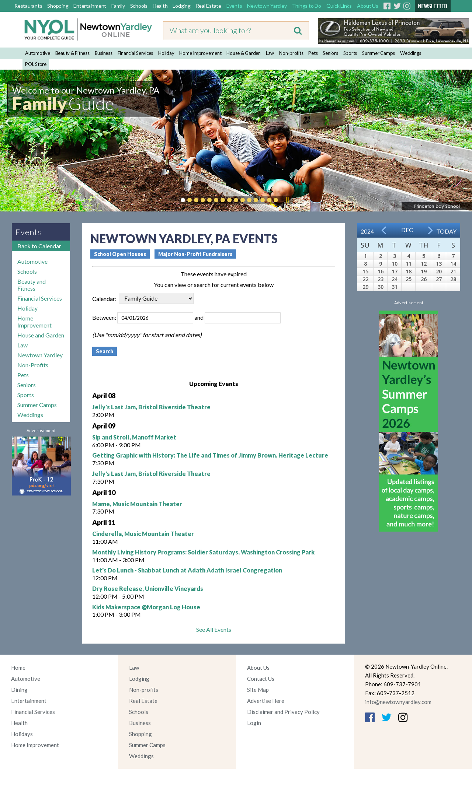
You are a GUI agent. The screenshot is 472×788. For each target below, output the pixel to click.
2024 (367, 231)
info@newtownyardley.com (398, 701)
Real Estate (208, 6)
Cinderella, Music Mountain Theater (143, 533)
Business (103, 53)
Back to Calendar (39, 245)
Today (446, 231)
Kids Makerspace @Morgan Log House (146, 606)
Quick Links (339, 6)
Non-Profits (32, 364)
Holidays (22, 734)
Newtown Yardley (267, 6)
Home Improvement (200, 53)
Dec (407, 229)
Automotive (37, 53)
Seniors (330, 53)
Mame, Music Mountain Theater (137, 503)
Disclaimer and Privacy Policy (283, 711)
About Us (367, 6)
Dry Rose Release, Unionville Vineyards (147, 588)
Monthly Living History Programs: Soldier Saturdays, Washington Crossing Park (203, 552)
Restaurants (28, 6)
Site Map (258, 689)
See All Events (213, 629)
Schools (139, 6)
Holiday (166, 53)
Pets (312, 53)
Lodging (181, 6)
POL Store (35, 64)
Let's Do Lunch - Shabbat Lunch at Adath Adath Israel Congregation (187, 570)
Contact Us (260, 678)
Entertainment (89, 6)
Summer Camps (378, 53)
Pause (287, 200)
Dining (19, 689)
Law (270, 53)
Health (160, 6)
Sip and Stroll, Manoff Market (134, 437)
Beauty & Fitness (72, 53)
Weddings (410, 53)
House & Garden (243, 53)
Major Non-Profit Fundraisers (195, 254)
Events (234, 6)
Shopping (57, 6)
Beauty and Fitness (31, 285)
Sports (350, 53)
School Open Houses (120, 254)
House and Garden (40, 335)
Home (18, 667)
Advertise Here (265, 700)
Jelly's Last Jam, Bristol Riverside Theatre (151, 406)
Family (118, 6)
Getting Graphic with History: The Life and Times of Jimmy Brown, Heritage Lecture (210, 455)
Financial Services (135, 53)
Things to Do (306, 6)
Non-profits (291, 53)
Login (254, 722)
